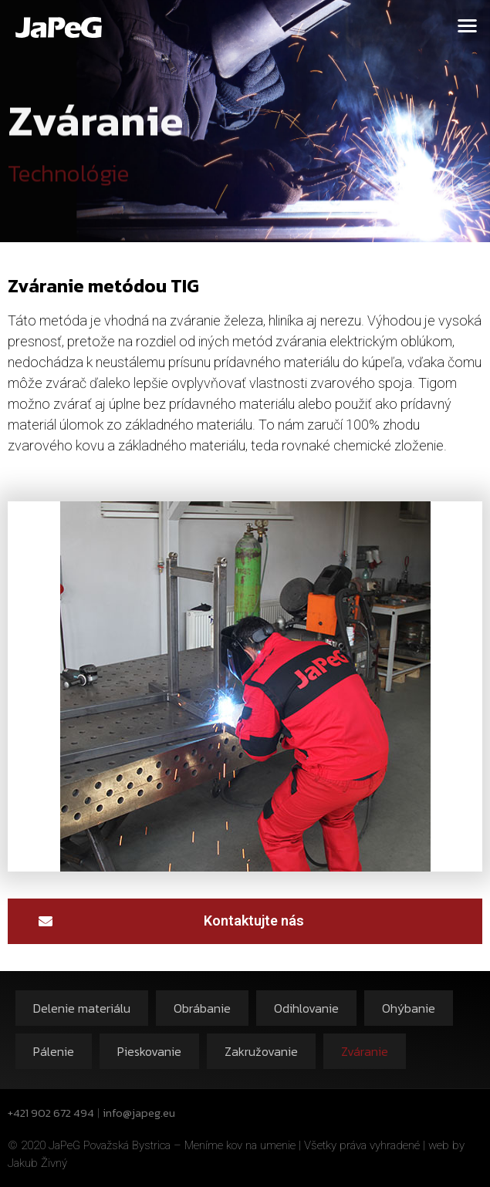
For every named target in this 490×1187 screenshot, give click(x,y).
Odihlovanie (306, 1008)
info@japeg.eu (139, 1112)
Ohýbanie (408, 1008)
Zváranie (364, 1051)
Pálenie (53, 1051)
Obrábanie (202, 1008)
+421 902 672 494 (51, 1112)
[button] (468, 25)
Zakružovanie (261, 1051)
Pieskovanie (149, 1051)
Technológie (69, 179)
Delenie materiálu (81, 1008)
